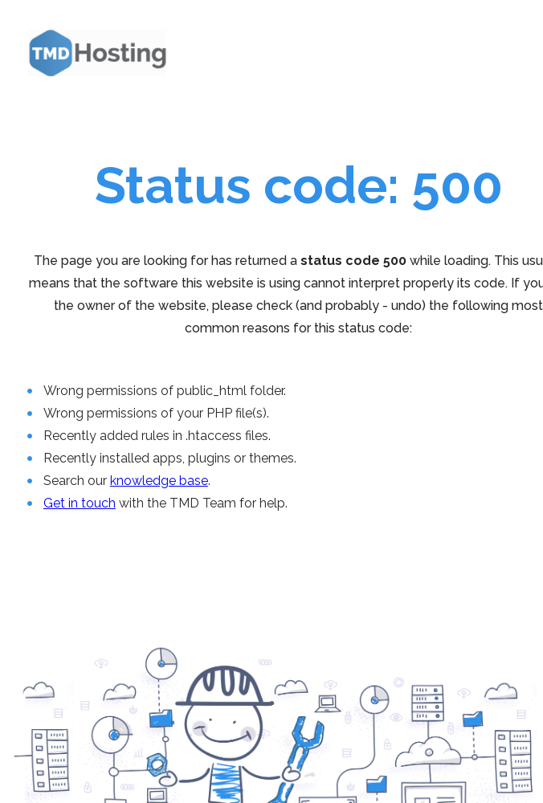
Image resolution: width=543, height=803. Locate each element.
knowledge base (159, 480)
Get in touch (79, 503)
